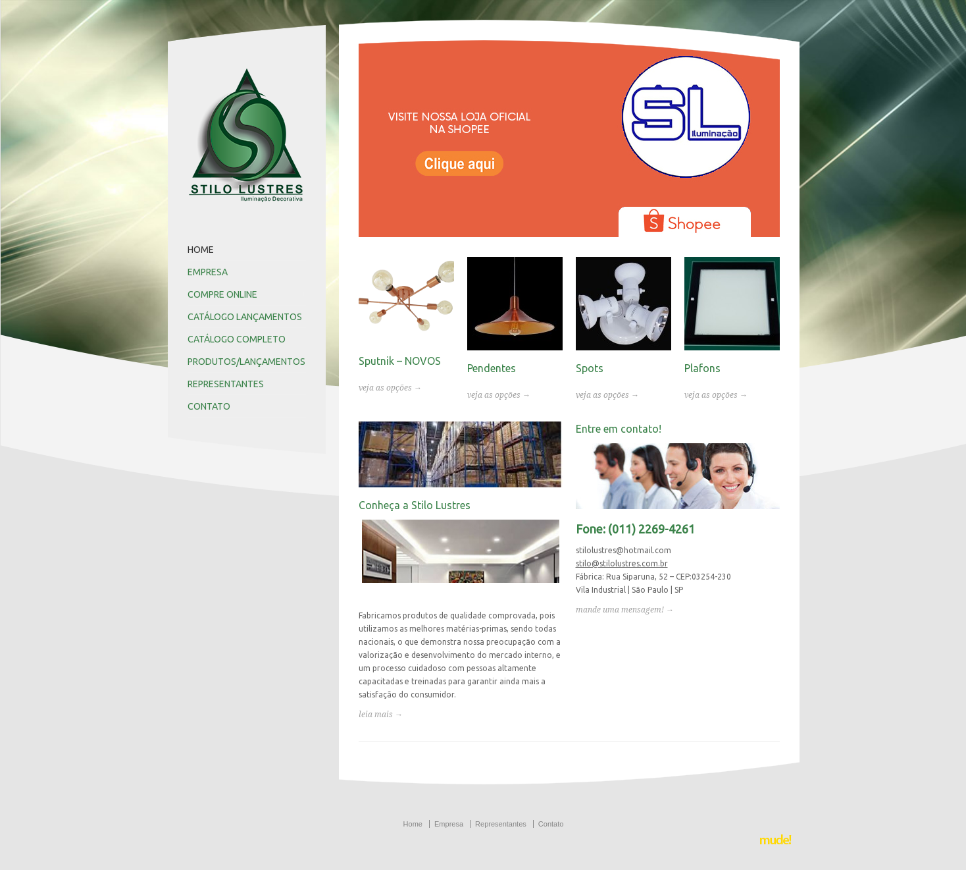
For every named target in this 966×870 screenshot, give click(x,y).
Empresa (448, 824)
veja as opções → (390, 388)
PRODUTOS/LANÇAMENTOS (246, 361)
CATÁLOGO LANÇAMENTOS (245, 316)
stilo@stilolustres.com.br (622, 563)
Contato (551, 824)
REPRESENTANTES (226, 384)
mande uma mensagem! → (625, 609)
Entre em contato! (618, 429)
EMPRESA (208, 272)
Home (412, 824)
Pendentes (491, 368)
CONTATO (209, 406)
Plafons (702, 368)
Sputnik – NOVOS (400, 361)
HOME (201, 249)
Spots (589, 368)
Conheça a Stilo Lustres (414, 505)
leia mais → (381, 714)
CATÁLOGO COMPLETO (237, 339)
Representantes (500, 824)
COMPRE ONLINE (222, 294)
